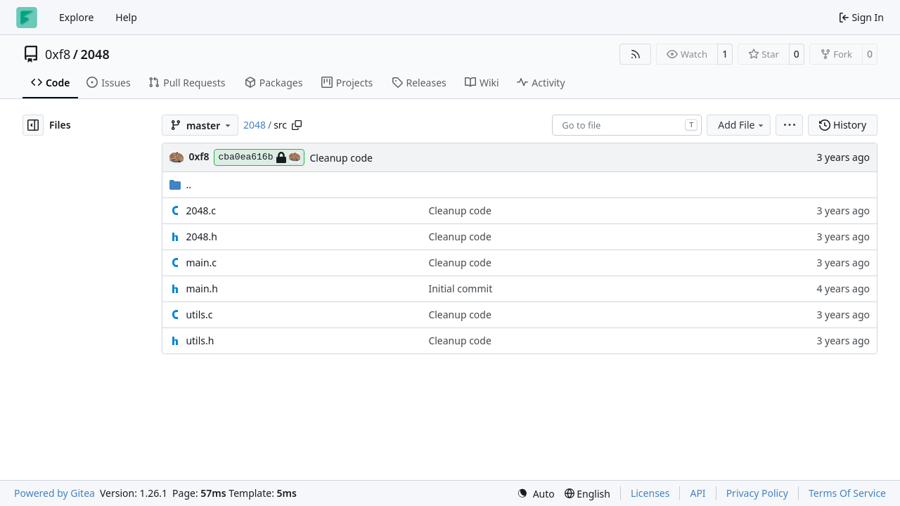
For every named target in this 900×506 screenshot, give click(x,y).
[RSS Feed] (635, 54)
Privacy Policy (757, 493)
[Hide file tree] (33, 125)
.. (180, 184)
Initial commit (460, 288)
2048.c (201, 210)
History (842, 124)
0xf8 (57, 54)
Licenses (650, 493)
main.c (201, 262)
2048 (95, 54)
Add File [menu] (742, 124)
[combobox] (627, 125)
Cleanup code (340, 157)
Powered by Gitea (54, 493)
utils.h (200, 340)
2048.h (201, 236)
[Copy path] (297, 125)
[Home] (26, 17)
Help (126, 17)
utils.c (199, 314)
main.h (202, 288)
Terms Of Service (847, 493)
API (697, 493)
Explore (76, 17)
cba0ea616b (259, 157)
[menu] (789, 125)
